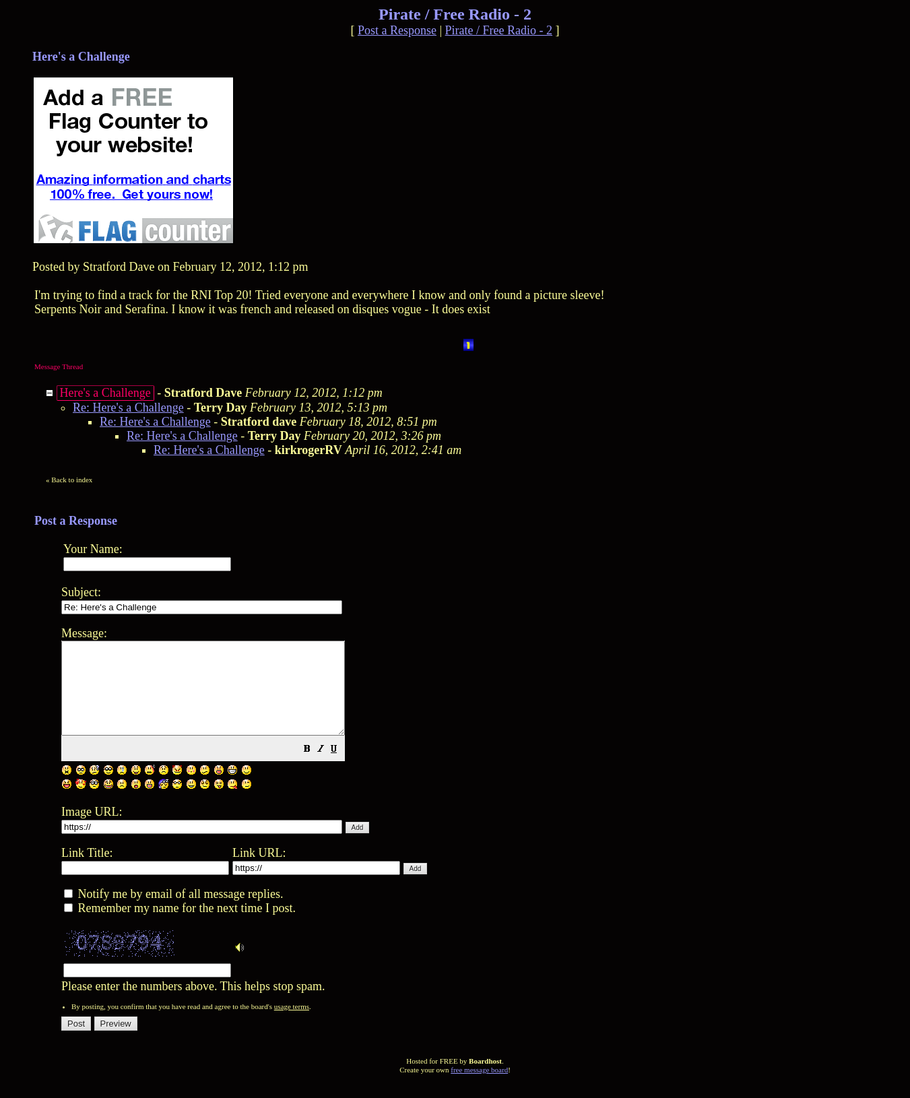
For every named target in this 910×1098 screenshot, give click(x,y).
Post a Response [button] (397, 30)
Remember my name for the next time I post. (180, 926)
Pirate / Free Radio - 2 (498, 30)
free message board (479, 1088)
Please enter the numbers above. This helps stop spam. (477, 817)
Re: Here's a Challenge (128, 407)
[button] (340, 768)
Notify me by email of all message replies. (173, 912)
